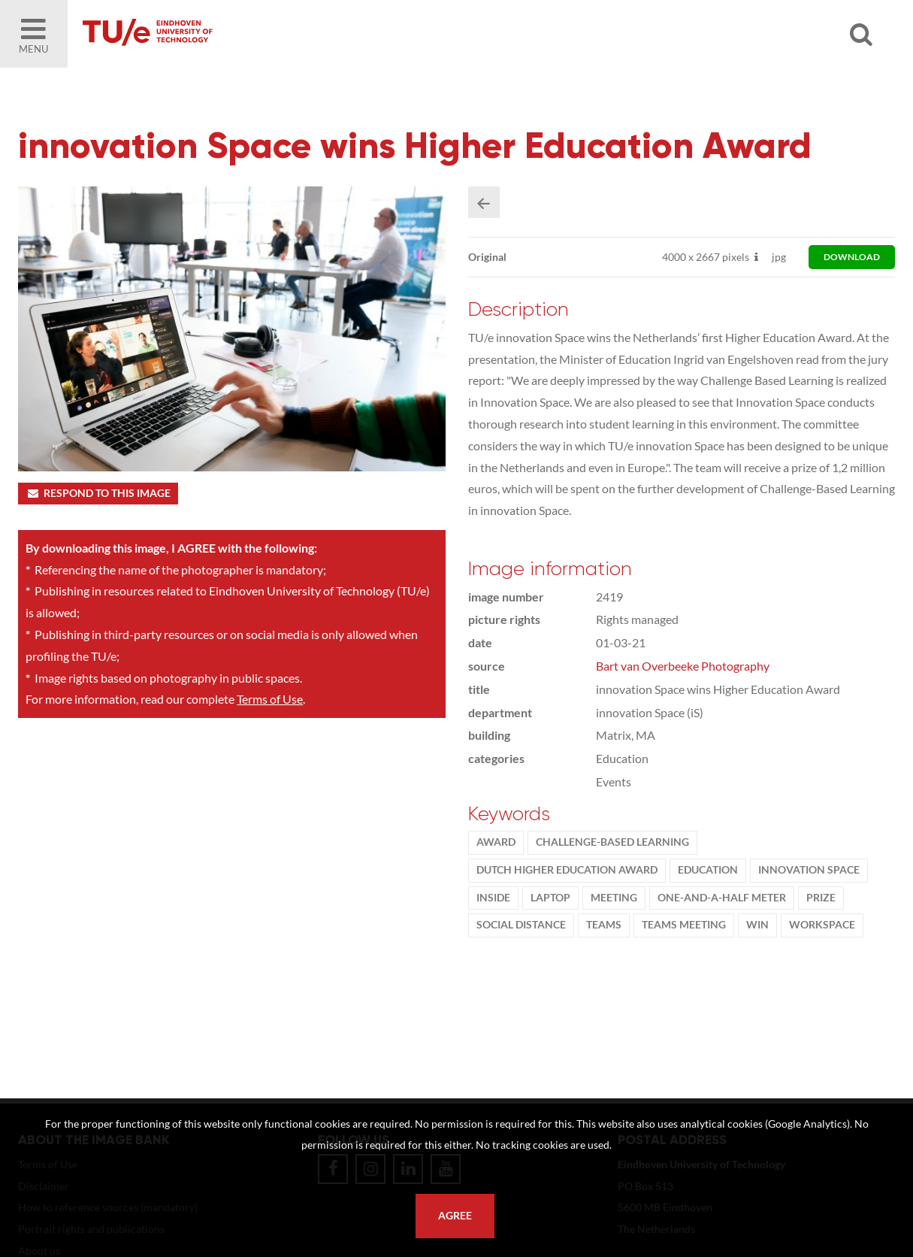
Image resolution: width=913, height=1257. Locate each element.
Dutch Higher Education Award (567, 870)
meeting (614, 898)
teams (603, 925)
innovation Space (809, 870)
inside (493, 898)
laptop (550, 898)
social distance (521, 925)
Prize (821, 898)
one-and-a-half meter (722, 898)
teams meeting (684, 925)
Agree (455, 1216)
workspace (822, 925)
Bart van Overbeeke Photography (682, 666)
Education (708, 870)
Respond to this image (98, 493)
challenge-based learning (612, 842)
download (852, 256)
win (757, 925)
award (495, 842)
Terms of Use (270, 699)
